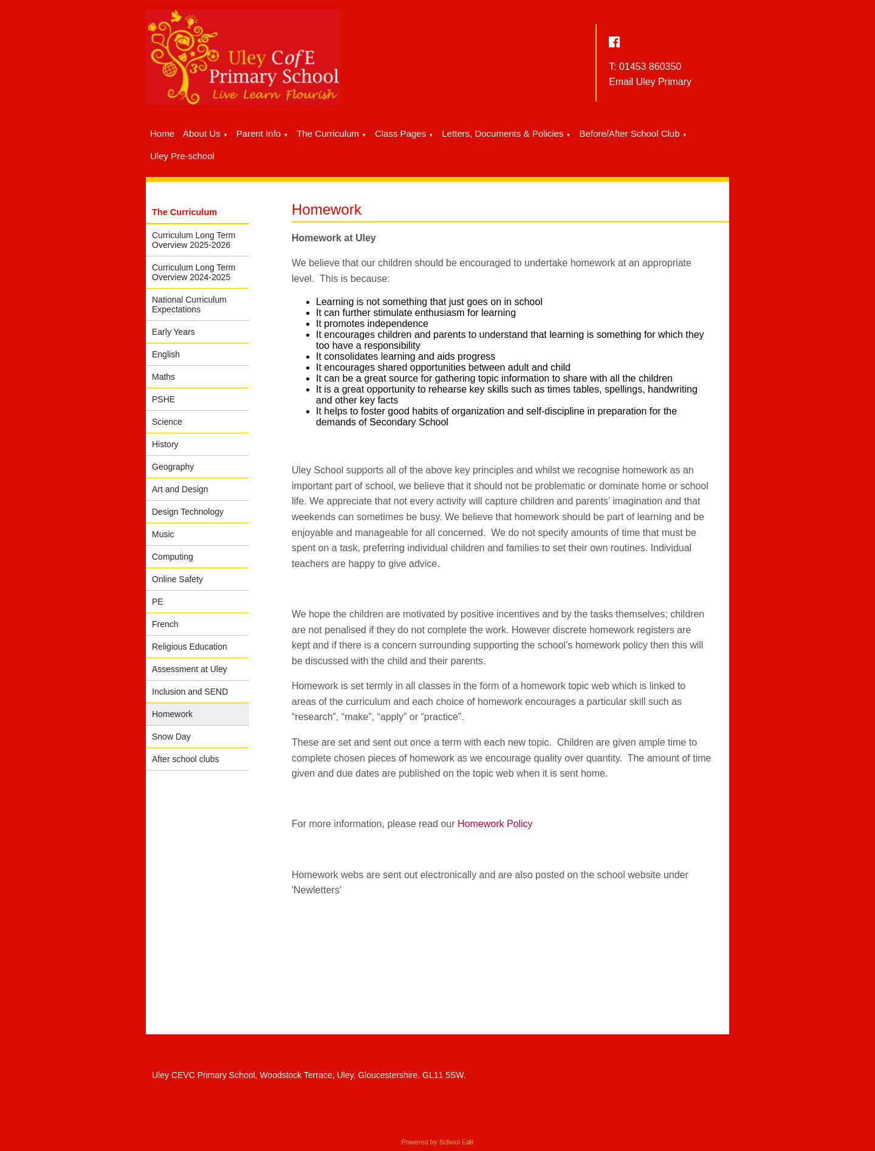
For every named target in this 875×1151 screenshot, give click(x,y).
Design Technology (188, 512)
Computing (172, 557)
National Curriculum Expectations (189, 304)
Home (162, 133)
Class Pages (400, 133)
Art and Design (180, 489)
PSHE (163, 399)
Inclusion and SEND (190, 691)
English (166, 354)
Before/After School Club (629, 133)
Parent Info (258, 133)
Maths (163, 377)
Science (167, 422)
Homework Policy (495, 824)
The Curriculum (328, 133)
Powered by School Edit (438, 1142)
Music (163, 534)
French (165, 624)
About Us (202, 133)
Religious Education (189, 646)
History (165, 444)
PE (157, 601)
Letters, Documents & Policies (502, 133)
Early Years (173, 332)
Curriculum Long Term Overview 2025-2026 (193, 240)
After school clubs (185, 759)
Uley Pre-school (182, 156)
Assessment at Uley (189, 669)
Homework (172, 714)
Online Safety (177, 579)
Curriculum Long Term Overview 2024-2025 (193, 272)
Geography (173, 467)
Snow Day (171, 736)
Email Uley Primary (650, 82)
